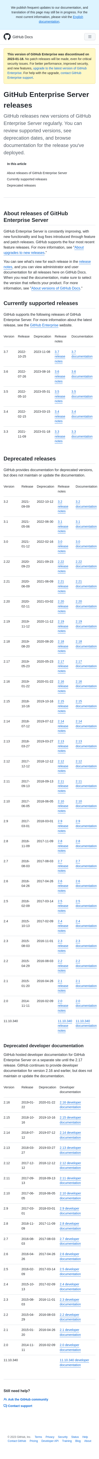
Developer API (50, 1441)
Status (75, 1437)
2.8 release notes (63, 845)
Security (62, 1437)
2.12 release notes (63, 766)
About (87, 1441)
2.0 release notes (63, 1005)
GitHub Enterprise (44, 325)
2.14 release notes (63, 726)
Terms (38, 1437)
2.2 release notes (63, 965)
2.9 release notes (63, 825)
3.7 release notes (60, 356)
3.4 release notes (60, 416)
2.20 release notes (63, 606)
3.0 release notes (63, 546)
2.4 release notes (63, 925)
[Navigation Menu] (89, 36)
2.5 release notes (63, 905)
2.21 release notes (63, 586)
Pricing (34, 1441)
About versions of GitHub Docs (55, 288)
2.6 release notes (63, 885)
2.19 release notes (63, 626)
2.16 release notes (63, 686)
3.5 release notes (60, 396)
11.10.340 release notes (65, 1025)
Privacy (50, 1437)
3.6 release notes (60, 376)
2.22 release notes (63, 566)
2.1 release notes (63, 985)
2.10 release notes (63, 806)
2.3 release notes (63, 945)
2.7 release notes (63, 865)
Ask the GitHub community (26, 1399)
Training (67, 1441)
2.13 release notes (63, 746)
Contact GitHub (17, 1441)
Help (85, 1437)
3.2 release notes (63, 506)
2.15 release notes (63, 706)
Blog (78, 1441)
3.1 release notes (63, 526)
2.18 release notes (63, 646)
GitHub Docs (23, 37)
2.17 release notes (63, 666)
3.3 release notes (60, 436)
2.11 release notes (63, 786)
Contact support (18, 1406)
